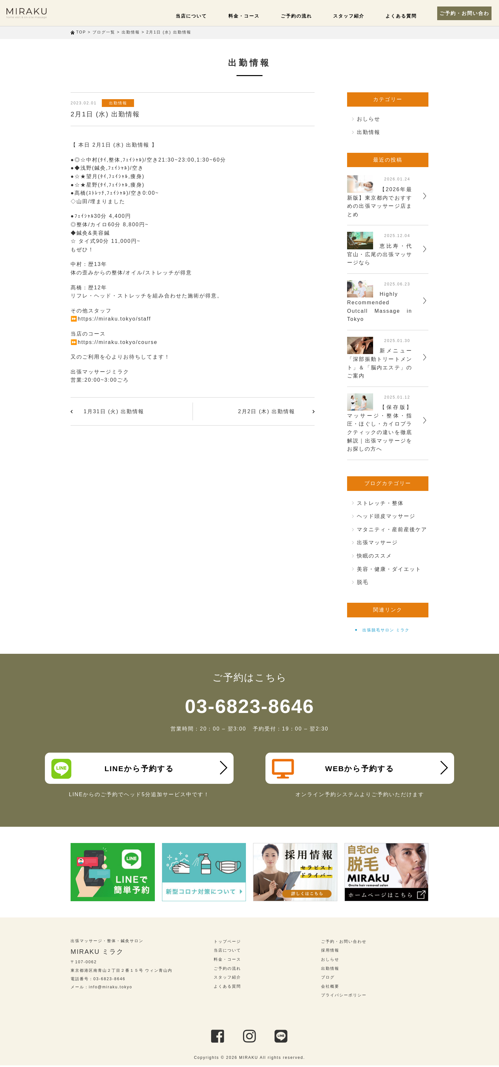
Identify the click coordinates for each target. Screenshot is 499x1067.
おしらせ (368, 119)
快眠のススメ (374, 556)
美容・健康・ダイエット (389, 569)
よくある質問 (398, 15)
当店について (195, 15)
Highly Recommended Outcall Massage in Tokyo (379, 306)
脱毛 (363, 582)
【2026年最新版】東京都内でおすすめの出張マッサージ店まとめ (379, 202)
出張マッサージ (377, 542)
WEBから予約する (334, 769)
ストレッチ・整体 (380, 503)
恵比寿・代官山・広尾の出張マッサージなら (379, 254)
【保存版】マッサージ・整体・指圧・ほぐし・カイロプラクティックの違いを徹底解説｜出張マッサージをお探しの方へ (379, 428)
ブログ (328, 979)
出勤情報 (119, 103)
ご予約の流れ (297, 15)
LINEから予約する (113, 768)
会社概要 (330, 988)
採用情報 (330, 952)
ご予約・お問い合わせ (463, 13)
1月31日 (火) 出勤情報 (114, 411)
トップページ (227, 943)
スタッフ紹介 (348, 15)
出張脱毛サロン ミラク (386, 630)
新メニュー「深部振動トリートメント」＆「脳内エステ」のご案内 (379, 363)
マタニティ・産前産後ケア (392, 529)
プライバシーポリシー (344, 997)
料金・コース (246, 15)
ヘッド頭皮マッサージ (386, 516)
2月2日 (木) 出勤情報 (266, 411)
